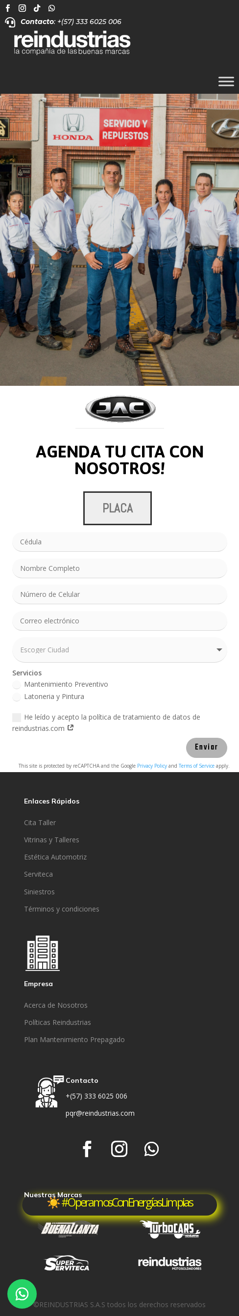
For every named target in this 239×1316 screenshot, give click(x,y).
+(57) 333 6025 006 (96, 1096)
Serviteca (38, 874)
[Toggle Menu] (226, 81)
